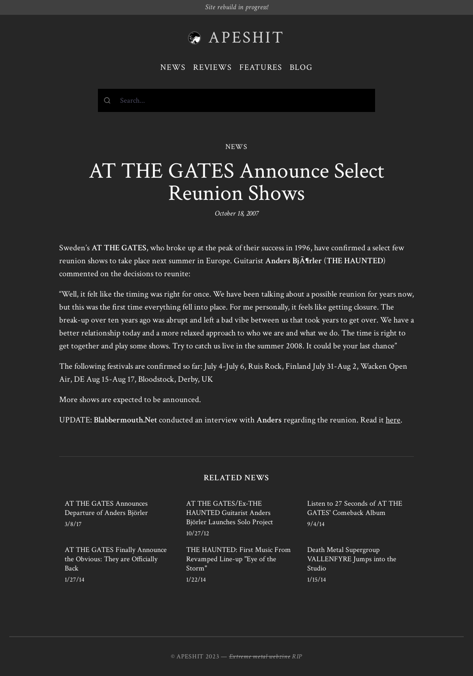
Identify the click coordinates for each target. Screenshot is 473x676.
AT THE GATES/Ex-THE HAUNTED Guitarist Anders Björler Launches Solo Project (229, 513)
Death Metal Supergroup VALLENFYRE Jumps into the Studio (351, 559)
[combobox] (236, 100)
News (173, 67)
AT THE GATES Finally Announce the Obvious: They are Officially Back (116, 559)
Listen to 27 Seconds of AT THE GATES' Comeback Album (354, 508)
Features (260, 67)
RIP (297, 656)
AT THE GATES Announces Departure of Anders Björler (106, 508)
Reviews (212, 67)
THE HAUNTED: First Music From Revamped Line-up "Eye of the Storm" (238, 559)
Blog (301, 67)
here (393, 420)
